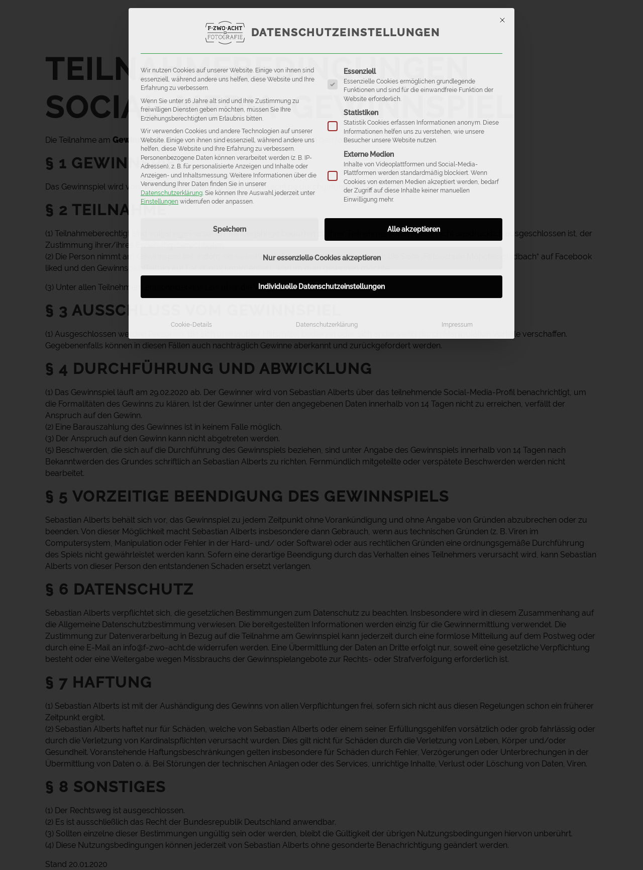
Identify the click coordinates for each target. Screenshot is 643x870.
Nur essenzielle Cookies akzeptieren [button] (322, 258)
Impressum (457, 324)
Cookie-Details (191, 324)
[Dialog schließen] (502, 20)
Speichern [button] (229, 229)
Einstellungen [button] (159, 201)
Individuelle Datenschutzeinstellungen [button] (321, 286)
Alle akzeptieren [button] (413, 229)
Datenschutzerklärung (171, 193)
